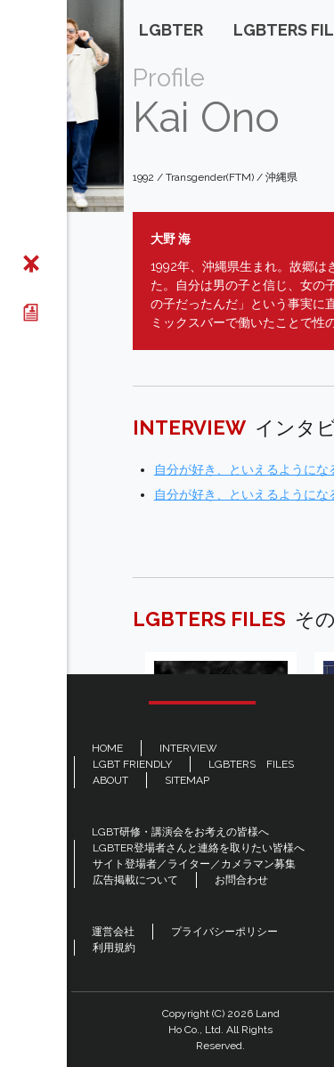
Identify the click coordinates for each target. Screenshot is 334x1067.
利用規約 (114, 947)
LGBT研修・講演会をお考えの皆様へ (180, 832)
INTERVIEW (188, 748)
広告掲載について (135, 880)
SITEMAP (187, 780)
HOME (107, 748)
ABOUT (110, 780)
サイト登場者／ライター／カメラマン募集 (194, 864)
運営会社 (113, 931)
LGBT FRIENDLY (132, 764)
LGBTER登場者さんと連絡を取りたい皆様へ (199, 848)
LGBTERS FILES (251, 764)
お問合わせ (241, 880)
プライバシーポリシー (224, 931)
